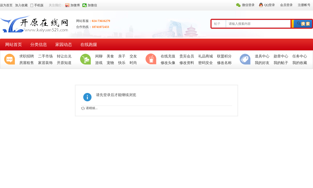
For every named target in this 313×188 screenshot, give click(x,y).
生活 (86, 59)
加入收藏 (21, 5)
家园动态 (63, 44)
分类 (246, 59)
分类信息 (38, 44)
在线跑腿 (88, 44)
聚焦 (10, 59)
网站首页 (13, 44)
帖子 (217, 24)
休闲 (152, 59)
